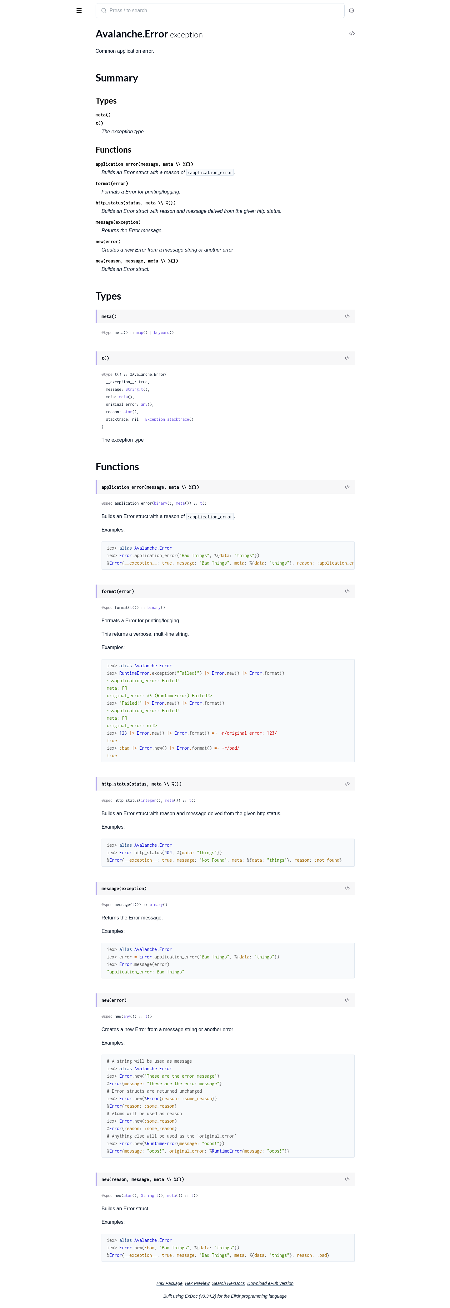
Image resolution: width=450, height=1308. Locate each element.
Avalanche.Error (22, 190)
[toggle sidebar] (86, 10)
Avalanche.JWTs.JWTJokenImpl (38, 75)
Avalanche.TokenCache (29, 168)
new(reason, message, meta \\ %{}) (183, 260)
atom (174, 411)
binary (207, 503)
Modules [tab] (35, 29)
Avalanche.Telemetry (27, 143)
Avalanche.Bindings (26, 50)
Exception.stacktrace (214, 419)
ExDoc (238, 1296)
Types (16, 208)
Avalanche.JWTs (22, 58)
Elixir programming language (305, 1296)
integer (195, 800)
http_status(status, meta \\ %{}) (182, 202)
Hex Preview (244, 1283)
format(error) (158, 183)
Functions (21, 215)
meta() (150, 114)
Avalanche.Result (23, 92)
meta (170, 396)
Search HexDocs (275, 1283)
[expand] (88, 42)
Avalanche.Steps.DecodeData (36, 117)
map (186, 332)
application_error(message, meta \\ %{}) (191, 164)
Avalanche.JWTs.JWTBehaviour (39, 67)
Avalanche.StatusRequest (32, 109)
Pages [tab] (11, 29)
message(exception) (165, 222)
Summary (20, 200)
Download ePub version (317, 1283)
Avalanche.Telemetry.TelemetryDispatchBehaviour (44, 151)
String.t (181, 389)
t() (146, 123)
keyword (208, 332)
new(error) (155, 241)
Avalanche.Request (25, 84)
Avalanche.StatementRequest (36, 101)
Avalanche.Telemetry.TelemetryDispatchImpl (44, 160)
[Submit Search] (150, 11)
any (191, 404)
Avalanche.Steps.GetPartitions (37, 126)
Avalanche (18, 7)
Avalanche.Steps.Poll (27, 134)
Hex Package (216, 1283)
